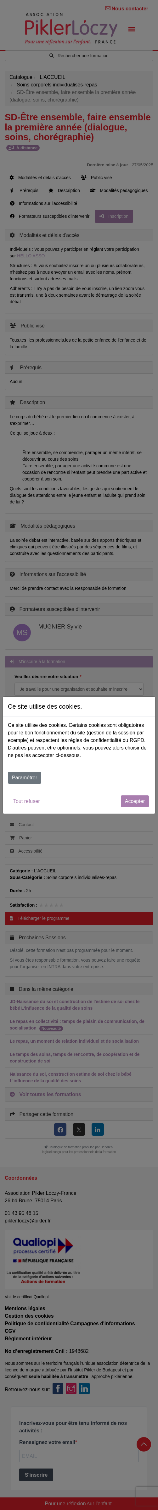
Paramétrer (24, 777)
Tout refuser (26, 801)
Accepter (135, 801)
